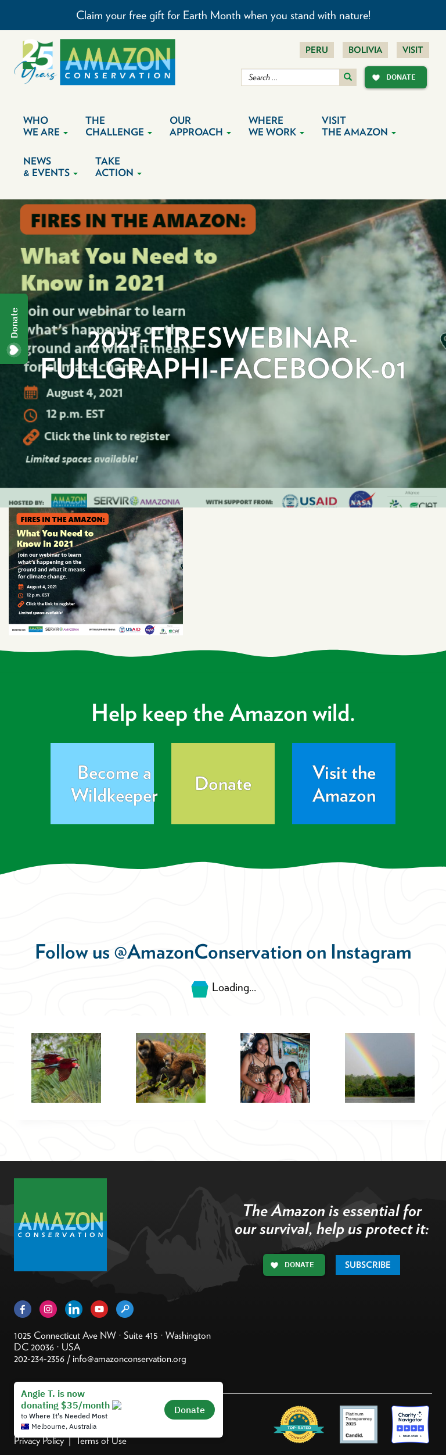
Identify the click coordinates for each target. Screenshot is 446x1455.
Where (276, 126)
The (118, 126)
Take (118, 166)
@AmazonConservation (208, 951)
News (50, 166)
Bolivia (365, 50)
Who (45, 126)
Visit (412, 50)
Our (200, 126)
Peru (316, 50)
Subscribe (368, 1265)
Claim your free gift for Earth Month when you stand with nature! (223, 15)
